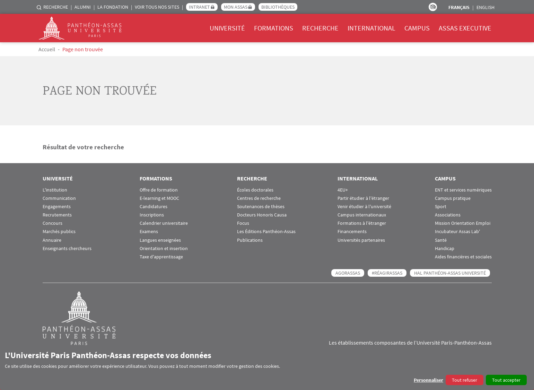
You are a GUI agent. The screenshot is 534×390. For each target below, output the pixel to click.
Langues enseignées (160, 240)
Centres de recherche (259, 198)
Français (459, 7)
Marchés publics (59, 231)
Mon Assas (235, 7)
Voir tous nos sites (157, 7)
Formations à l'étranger (362, 223)
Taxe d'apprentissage (161, 257)
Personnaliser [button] (428, 380)
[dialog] (267, 367)
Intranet (199, 7)
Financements (352, 231)
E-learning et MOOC (159, 198)
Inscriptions (152, 215)
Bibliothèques (278, 7)
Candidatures (153, 207)
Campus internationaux (362, 215)
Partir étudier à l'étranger (363, 198)
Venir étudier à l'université (364, 207)
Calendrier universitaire (164, 223)
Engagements (57, 207)
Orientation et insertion (164, 248)
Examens (149, 231)
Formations (273, 28)
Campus (417, 28)
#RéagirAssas (387, 273)
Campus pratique (453, 198)
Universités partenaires (361, 240)
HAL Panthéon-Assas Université (450, 273)
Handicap (444, 248)
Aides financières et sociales (463, 257)
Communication (59, 198)
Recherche (55, 7)
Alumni (83, 7)
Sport (440, 207)
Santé (441, 240)
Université (227, 28)
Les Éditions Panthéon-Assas (266, 231)
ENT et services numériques (463, 190)
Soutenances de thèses (260, 207)
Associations (448, 215)
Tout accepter (506, 380)
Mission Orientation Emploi (462, 223)
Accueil (46, 49)
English (485, 7)
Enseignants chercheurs (67, 248)
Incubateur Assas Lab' (457, 231)
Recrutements (57, 215)
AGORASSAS (347, 273)
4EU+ (343, 190)
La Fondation (112, 7)
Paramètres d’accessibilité (433, 7)
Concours (52, 223)
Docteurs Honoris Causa (262, 215)
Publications (250, 240)
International (371, 28)
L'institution (55, 190)
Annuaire (52, 240)
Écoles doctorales (255, 190)
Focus (243, 223)
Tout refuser (464, 380)
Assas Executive (465, 28)
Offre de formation (159, 190)
